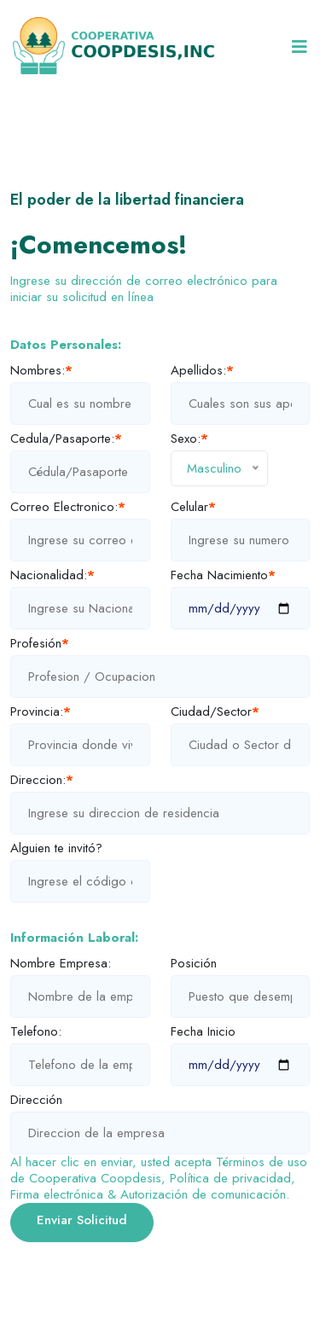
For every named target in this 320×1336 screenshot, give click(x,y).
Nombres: (41, 371)
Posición (194, 964)
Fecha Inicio (203, 1032)
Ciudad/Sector (215, 712)
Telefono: (35, 1032)
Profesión (39, 644)
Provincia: (40, 712)
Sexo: (189, 439)
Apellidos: (202, 371)
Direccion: (41, 780)
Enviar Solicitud (82, 1220)
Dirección (36, 1100)
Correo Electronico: (67, 507)
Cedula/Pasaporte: (66, 439)
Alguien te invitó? (56, 848)
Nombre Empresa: (60, 964)
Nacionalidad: (52, 575)
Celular (193, 507)
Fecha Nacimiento (223, 575)
